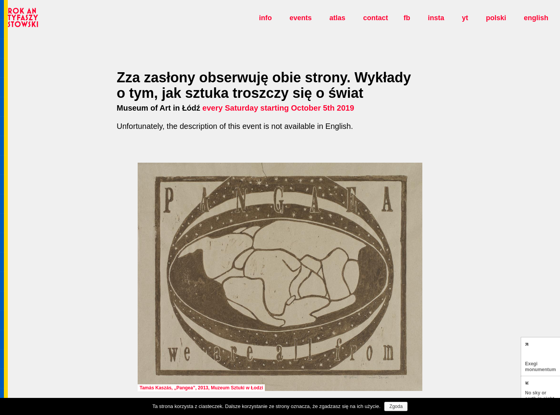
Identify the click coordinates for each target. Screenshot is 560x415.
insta (436, 18)
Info (265, 18)
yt (465, 18)
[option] (280, 277)
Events (300, 18)
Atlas (337, 18)
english (536, 18)
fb (407, 18)
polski (496, 18)
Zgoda (395, 406)
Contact (375, 18)
